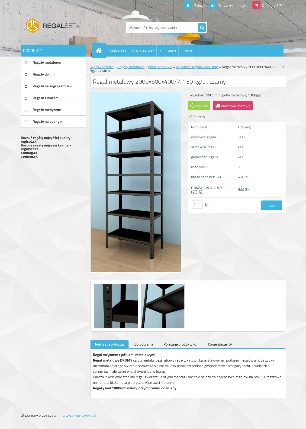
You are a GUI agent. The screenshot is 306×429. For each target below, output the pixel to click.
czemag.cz (29, 152)
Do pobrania (143, 344)
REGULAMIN (167, 50)
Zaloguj (199, 5)
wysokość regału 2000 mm (197, 67)
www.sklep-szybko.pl (79, 415)
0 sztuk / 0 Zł (272, 5)
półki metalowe (160, 67)
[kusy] (197, 204)
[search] (202, 27)
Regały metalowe (131, 67)
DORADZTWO (118, 50)
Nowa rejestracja (231, 5)
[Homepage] (101, 50)
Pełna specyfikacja (109, 344)
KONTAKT (187, 50)
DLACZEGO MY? (143, 50)
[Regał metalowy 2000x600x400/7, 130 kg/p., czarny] (116, 285)
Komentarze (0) (220, 344)
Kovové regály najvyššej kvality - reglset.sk (47, 139)
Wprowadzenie (102, 67)
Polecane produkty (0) (180, 344)
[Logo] (53, 27)
